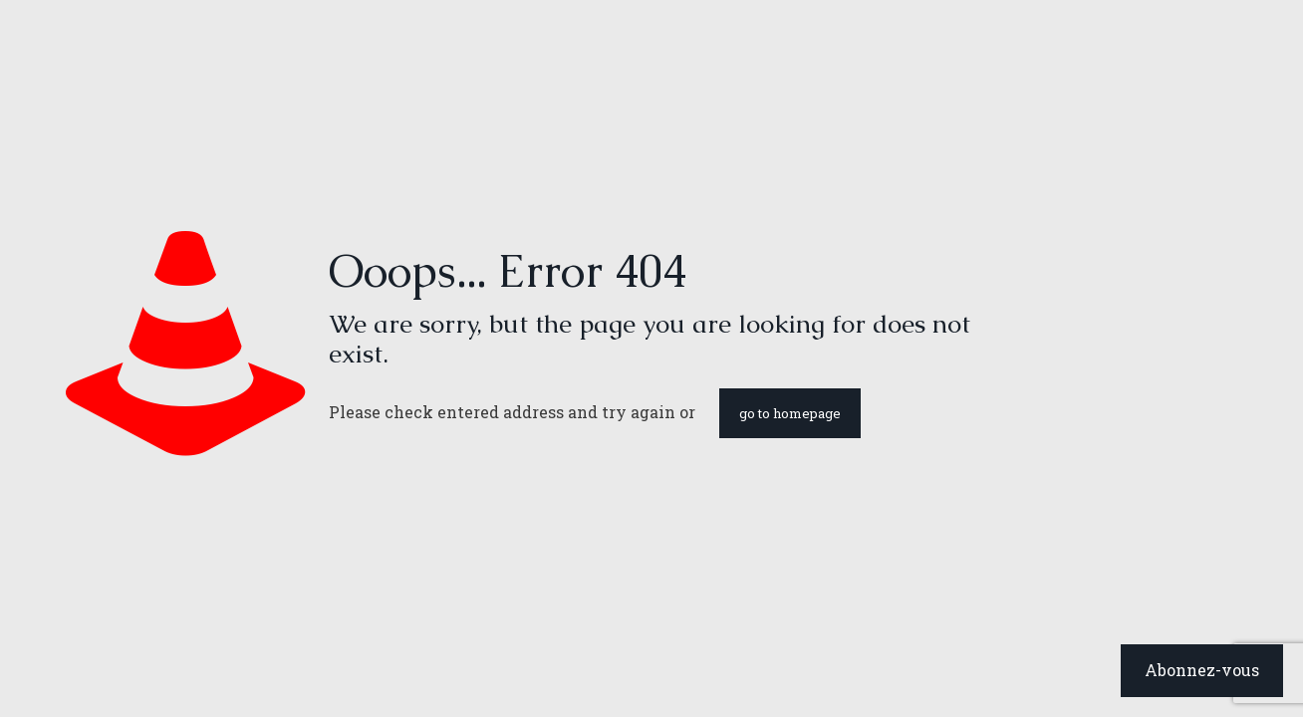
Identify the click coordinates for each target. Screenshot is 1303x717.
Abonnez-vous (1202, 669)
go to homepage (790, 413)
